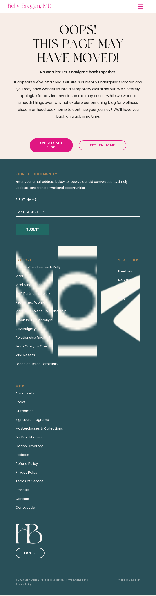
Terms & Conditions (76, 580)
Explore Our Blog (51, 145)
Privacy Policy (23, 584)
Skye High (134, 580)
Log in (30, 553)
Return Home (102, 145)
